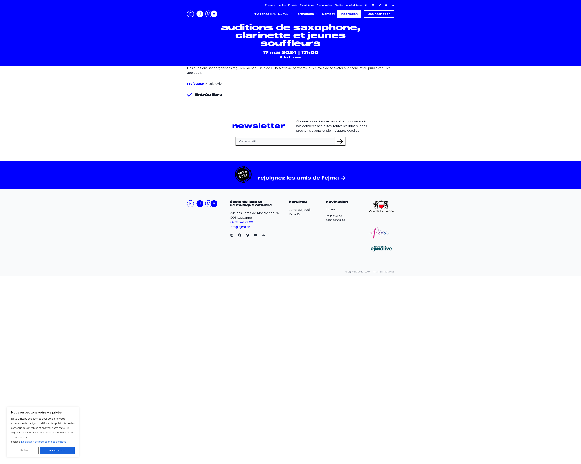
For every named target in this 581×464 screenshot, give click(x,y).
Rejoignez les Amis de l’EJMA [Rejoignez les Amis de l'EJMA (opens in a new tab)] (298, 178)
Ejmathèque (307, 5)
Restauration (324, 5)
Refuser (24, 450)
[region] (43, 432)
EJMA (283, 14)
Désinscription (379, 14)
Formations (305, 14)
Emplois (292, 5)
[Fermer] (76, 410)
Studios (339, 5)
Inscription (349, 14)
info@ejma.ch (240, 227)
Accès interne (354, 5)
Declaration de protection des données (43, 441)
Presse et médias (275, 5)
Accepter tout (57, 450)
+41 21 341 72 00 (241, 222)
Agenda (263, 14)
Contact (328, 14)
